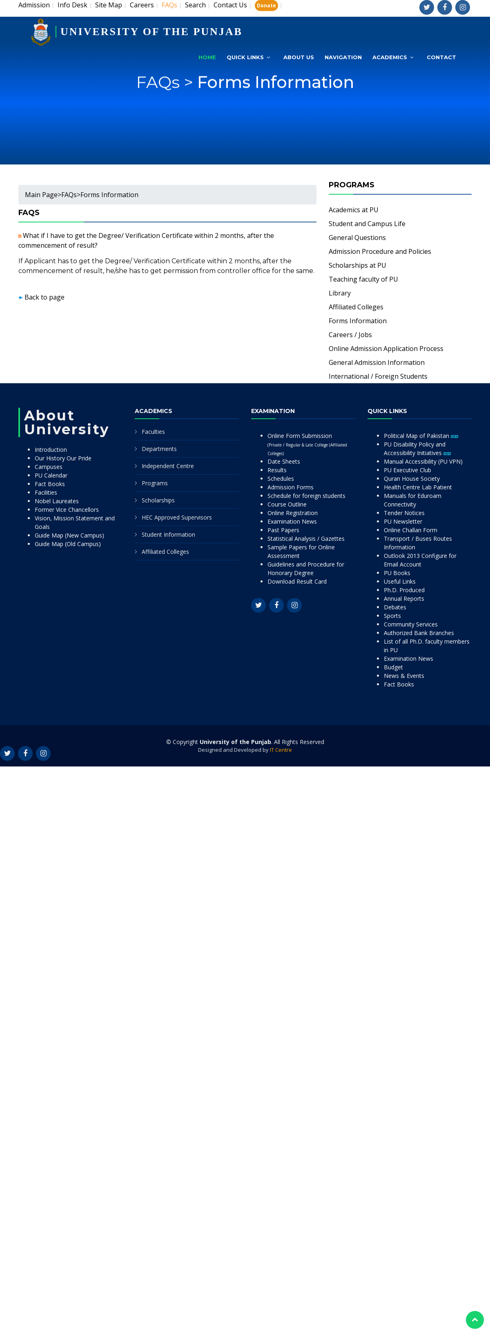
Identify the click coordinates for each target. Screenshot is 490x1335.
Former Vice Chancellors (67, 509)
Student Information (168, 534)
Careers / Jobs (350, 334)
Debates (395, 607)
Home (207, 57)
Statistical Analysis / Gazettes (306, 538)
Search (195, 4)
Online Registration (292, 513)
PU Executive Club (407, 470)
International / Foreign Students (378, 376)
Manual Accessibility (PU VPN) (423, 461)
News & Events (404, 676)
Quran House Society (412, 478)
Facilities (46, 492)
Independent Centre (168, 466)
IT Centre (281, 749)
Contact (441, 57)
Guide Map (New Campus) (69, 535)
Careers (142, 4)
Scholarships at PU (357, 265)
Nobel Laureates (57, 501)
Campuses (48, 467)
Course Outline (287, 504)
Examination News (292, 521)
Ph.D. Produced (404, 590)
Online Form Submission (307, 444)
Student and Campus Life (367, 223)
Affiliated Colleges (356, 306)
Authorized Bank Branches (419, 633)
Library (340, 293)
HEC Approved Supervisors (177, 517)
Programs (155, 483)
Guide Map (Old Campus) (68, 544)
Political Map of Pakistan (421, 436)
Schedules (280, 478)
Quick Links (245, 57)
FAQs (69, 194)
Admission (34, 4)
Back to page (44, 297)
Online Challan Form (410, 530)
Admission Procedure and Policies (380, 251)
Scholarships (158, 500)
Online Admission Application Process (386, 348)
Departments (159, 449)
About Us (298, 57)
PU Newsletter (403, 521)
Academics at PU (354, 209)
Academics (389, 57)
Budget (393, 667)
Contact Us (230, 4)
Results (277, 470)
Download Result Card (297, 581)
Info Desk (72, 4)
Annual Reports (404, 598)
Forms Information (275, 102)
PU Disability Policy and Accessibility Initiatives (417, 448)
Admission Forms (290, 487)
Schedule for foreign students (306, 496)
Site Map (108, 4)
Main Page (41, 194)
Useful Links (400, 581)
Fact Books (50, 484)
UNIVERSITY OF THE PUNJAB (151, 32)
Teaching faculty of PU (363, 279)
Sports (392, 616)
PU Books (397, 573)
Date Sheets (283, 461)
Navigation (343, 57)
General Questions (357, 237)
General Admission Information (377, 362)
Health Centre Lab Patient (418, 487)
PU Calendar (51, 475)
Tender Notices (404, 513)
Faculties (153, 431)
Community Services (411, 624)
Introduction (51, 449)
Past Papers (283, 530)
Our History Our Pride (63, 458)
